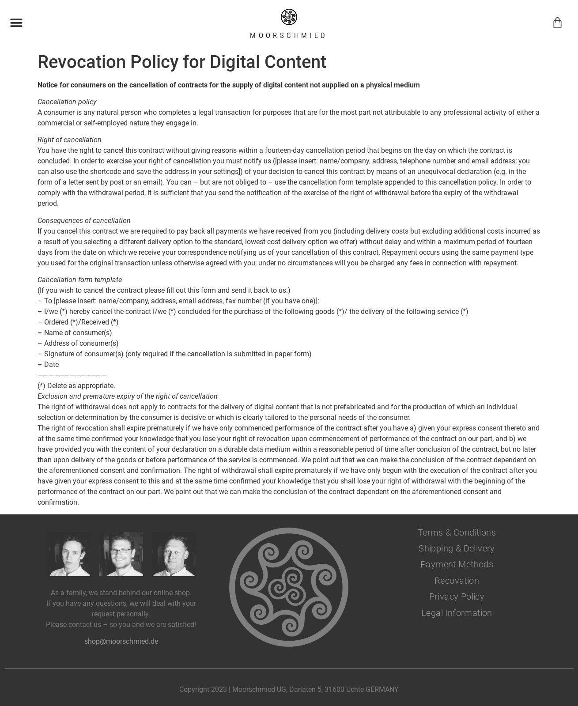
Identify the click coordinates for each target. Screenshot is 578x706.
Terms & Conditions (457, 532)
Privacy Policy (457, 596)
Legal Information (456, 613)
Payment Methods (456, 564)
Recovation (456, 580)
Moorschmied (289, 35)
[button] (16, 23)
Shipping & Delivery (457, 548)
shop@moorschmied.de (121, 641)
